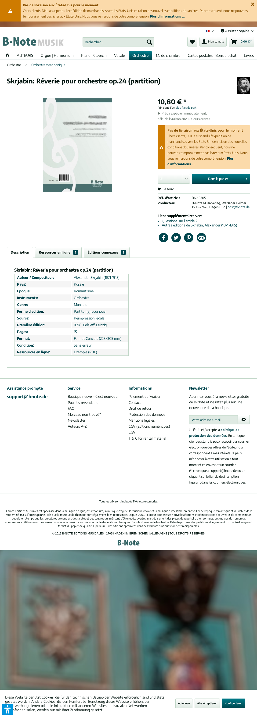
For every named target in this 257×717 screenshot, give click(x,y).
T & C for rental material (147, 438)
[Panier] (241, 42)
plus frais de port (186, 107)
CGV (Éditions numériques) (149, 426)
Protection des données (147, 414)
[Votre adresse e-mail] (213, 419)
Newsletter (76, 420)
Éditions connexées (106, 252)
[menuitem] (119, 42)
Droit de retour (140, 408)
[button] (7, 709)
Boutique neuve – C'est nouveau (92, 396)
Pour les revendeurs (83, 402)
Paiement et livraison (145, 396)
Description (20, 252)
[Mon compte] (213, 42)
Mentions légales (142, 420)
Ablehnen (184, 703)
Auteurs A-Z (77, 426)
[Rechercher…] (119, 42)
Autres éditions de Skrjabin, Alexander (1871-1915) (197, 225)
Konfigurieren (233, 703)
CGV (132, 432)
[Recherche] (149, 42)
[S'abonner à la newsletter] (244, 419)
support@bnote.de (27, 396)
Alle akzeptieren (207, 703)
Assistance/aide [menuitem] (235, 31)
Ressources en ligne (58, 252)
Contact (135, 402)
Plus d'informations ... (167, 16)
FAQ (71, 408)
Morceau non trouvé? (84, 414)
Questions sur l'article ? (177, 221)
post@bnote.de (239, 207)
